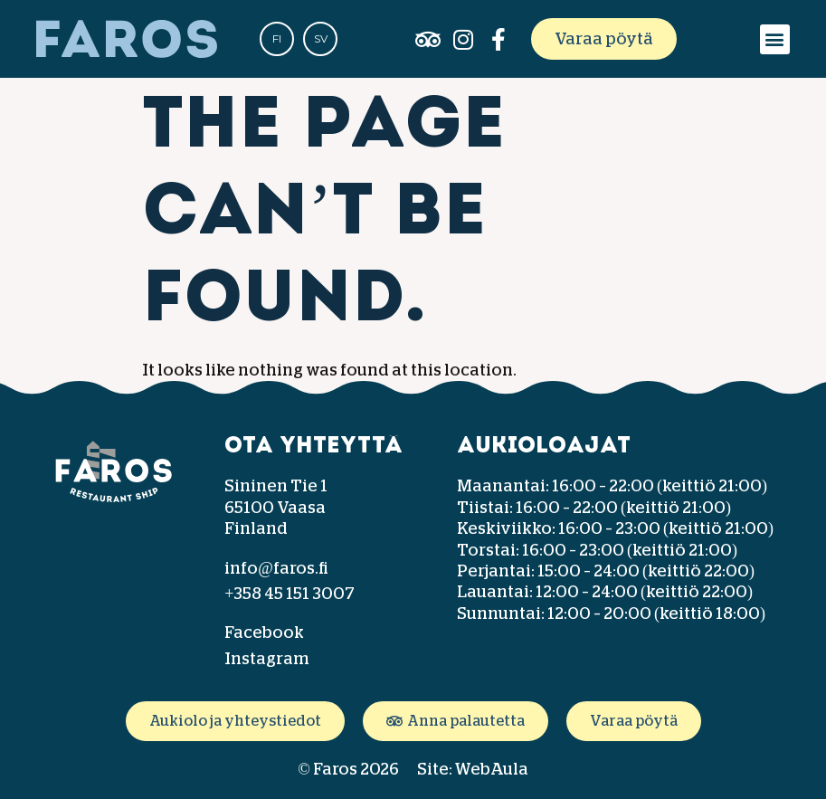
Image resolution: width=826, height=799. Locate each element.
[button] (775, 39)
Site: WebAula (472, 769)
